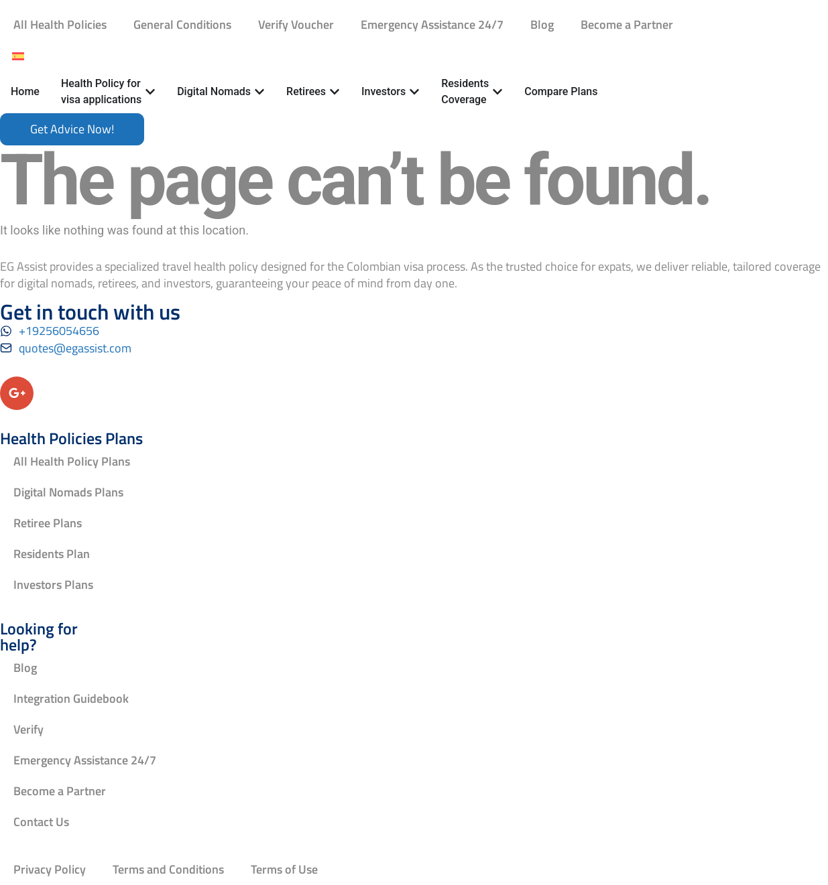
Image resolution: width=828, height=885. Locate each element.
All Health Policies (60, 24)
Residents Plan (51, 554)
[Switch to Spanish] (18, 55)
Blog (542, 24)
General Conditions (182, 24)
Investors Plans (53, 584)
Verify (28, 729)
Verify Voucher (296, 24)
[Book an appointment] (72, 129)
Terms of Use (284, 869)
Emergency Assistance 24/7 (432, 24)
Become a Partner (627, 24)
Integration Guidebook (71, 698)
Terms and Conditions (168, 869)
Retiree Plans (47, 523)
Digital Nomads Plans (68, 492)
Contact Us (41, 822)
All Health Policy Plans (71, 461)
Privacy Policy (49, 869)
